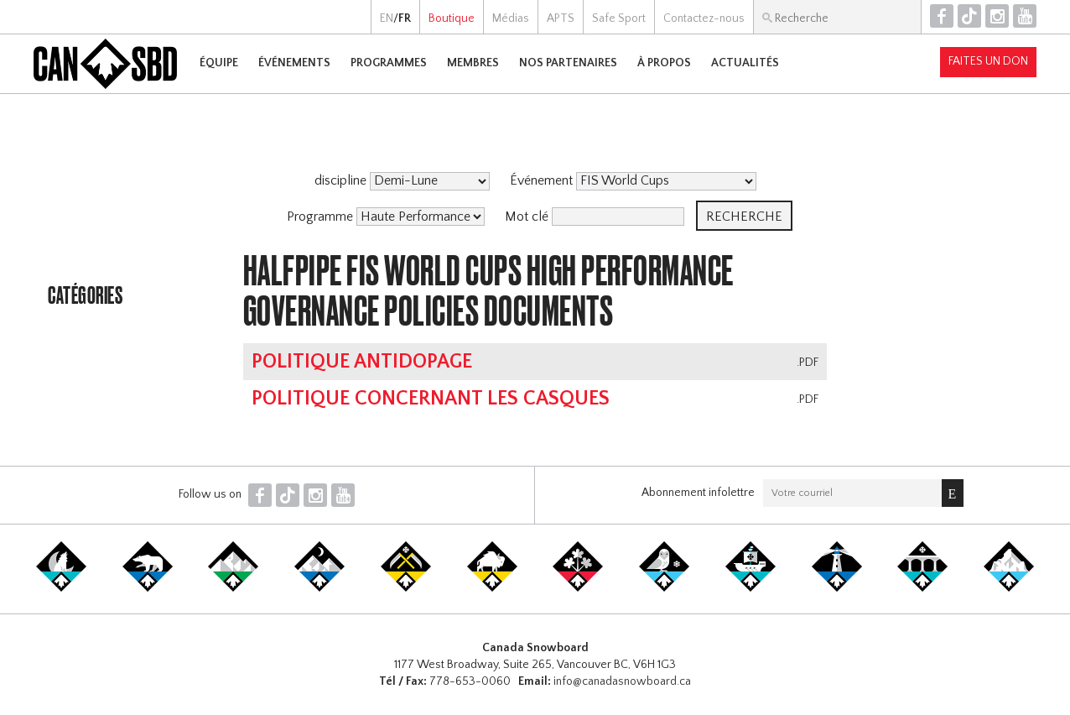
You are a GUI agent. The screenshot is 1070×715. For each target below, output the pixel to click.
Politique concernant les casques (431, 399)
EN (386, 18)
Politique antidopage (362, 362)
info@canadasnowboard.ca (622, 681)
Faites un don (988, 61)
